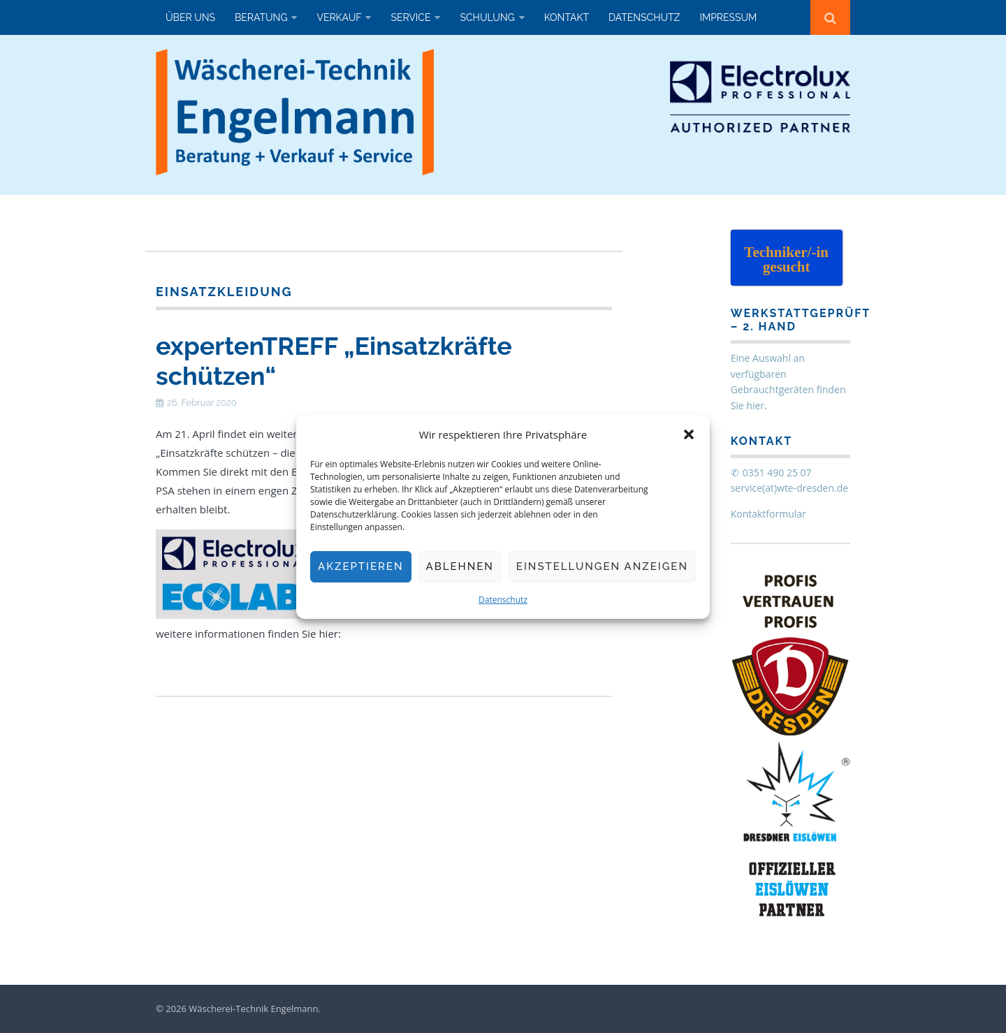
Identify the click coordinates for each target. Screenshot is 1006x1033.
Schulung (487, 17)
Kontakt (566, 17)
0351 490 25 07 (777, 472)
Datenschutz (503, 600)
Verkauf (338, 17)
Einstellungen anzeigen (602, 566)
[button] (689, 434)
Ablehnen (460, 566)
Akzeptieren (361, 566)
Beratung (261, 17)
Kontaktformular (768, 513)
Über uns (190, 17)
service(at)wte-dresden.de (790, 487)
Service (410, 17)
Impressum (728, 17)
